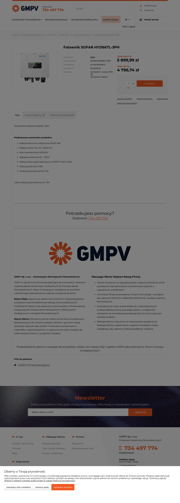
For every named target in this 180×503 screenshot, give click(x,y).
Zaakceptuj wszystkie (63, 487)
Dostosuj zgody (42, 487)
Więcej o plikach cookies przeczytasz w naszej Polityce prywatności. (39, 480)
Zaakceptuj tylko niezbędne (18, 487)
